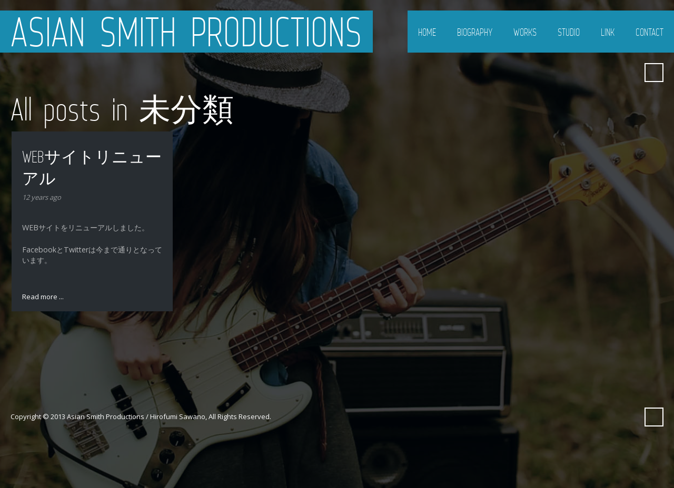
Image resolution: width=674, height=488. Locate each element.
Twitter (590, 72)
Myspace (628, 72)
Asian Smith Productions (186, 32)
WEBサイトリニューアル (92, 167)
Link (607, 32)
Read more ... (43, 296)
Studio (569, 32)
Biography (474, 32)
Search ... (654, 72)
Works (525, 32)
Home (427, 32)
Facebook (609, 72)
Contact (649, 32)
